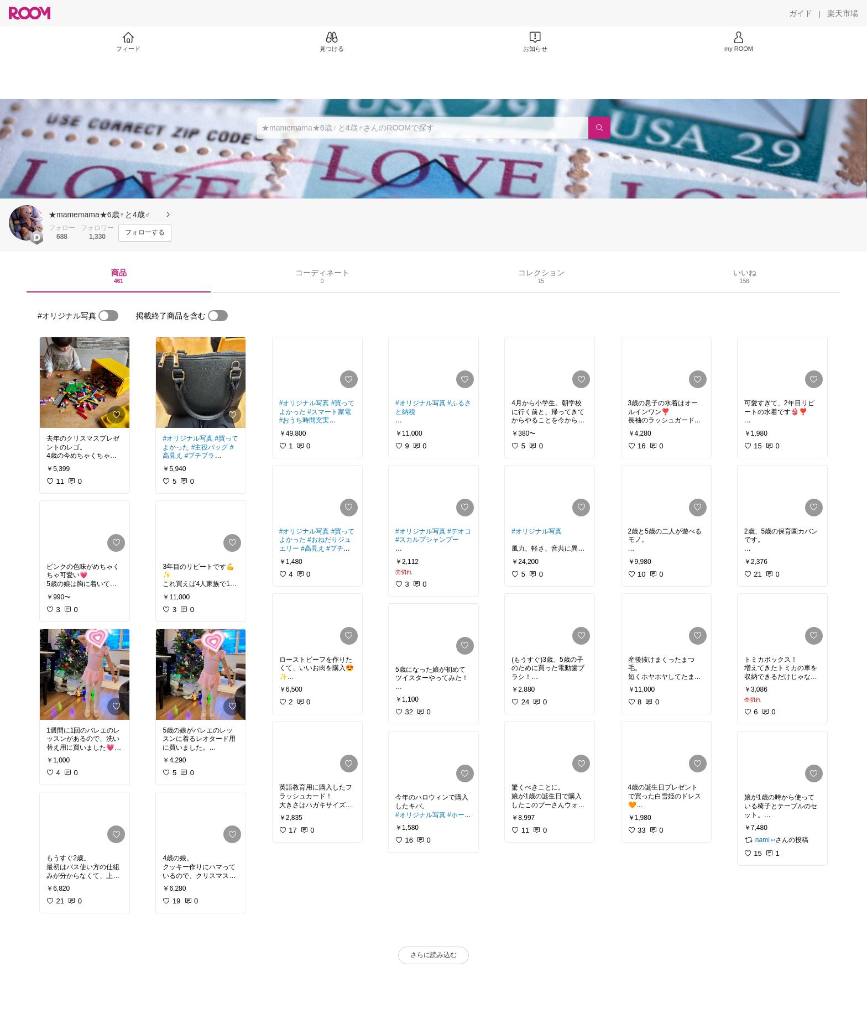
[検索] (599, 128)
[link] (84, 382)
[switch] (108, 315)
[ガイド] (800, 13)
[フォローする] (144, 233)
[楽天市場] (842, 13)
